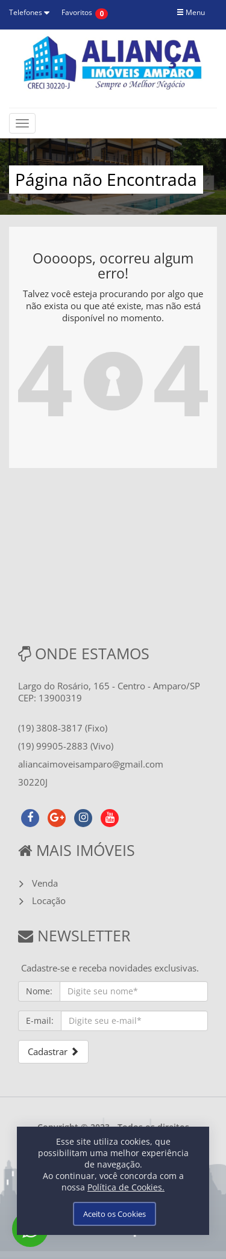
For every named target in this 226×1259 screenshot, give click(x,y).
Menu (191, 12)
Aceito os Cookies (114, 1213)
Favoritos (76, 12)
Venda (45, 883)
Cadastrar (53, 1051)
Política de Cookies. (126, 1187)
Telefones (29, 12)
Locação (49, 900)
